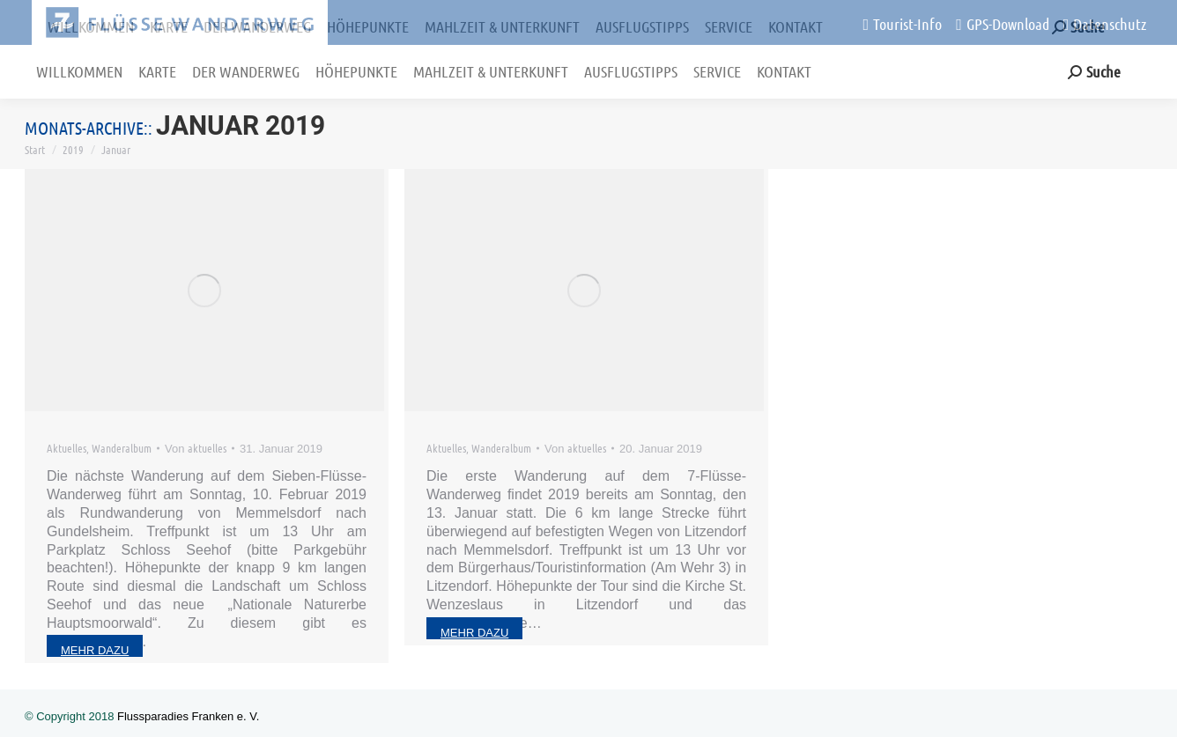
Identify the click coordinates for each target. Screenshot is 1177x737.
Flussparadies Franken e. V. (188, 716)
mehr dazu (95, 650)
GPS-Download (1002, 23)
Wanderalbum (122, 447)
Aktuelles (66, 447)
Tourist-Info (903, 23)
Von (195, 447)
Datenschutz (1105, 23)
